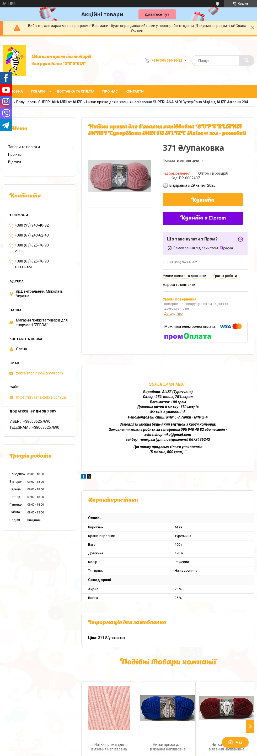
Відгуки (14, 162)
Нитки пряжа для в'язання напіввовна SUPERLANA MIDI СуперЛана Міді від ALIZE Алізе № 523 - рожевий (109, 747)
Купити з (203, 218)
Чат (235, 742)
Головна (15, 91)
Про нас (110, 91)
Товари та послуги (24, 147)
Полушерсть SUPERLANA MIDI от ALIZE (49, 102)
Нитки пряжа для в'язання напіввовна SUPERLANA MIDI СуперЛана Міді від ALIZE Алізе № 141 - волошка (168, 747)
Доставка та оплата (75, 91)
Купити (203, 200)
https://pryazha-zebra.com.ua (41, 397)
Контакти (135, 91)
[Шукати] (246, 60)
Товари (38, 91)
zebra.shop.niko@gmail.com (39, 373)
